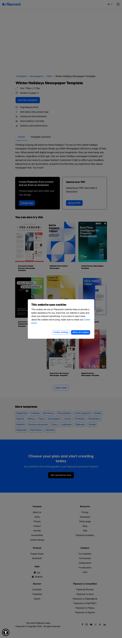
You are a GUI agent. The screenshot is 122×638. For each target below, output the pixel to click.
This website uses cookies (49, 305)
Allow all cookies (80, 332)
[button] (6, 632)
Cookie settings (61, 332)
